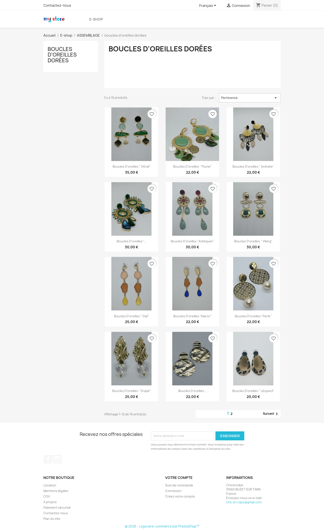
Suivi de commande (179, 485)
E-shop (96, 19)
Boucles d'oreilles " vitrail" (131, 166)
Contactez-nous (57, 5)
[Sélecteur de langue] (208, 5)
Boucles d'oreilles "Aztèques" (192, 241)
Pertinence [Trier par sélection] (249, 97)
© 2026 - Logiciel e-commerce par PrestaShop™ (162, 526)
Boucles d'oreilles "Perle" (253, 316)
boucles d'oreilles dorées (62, 54)
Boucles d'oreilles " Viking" (253, 241)
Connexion (173, 491)
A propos (50, 502)
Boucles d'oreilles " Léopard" (253, 391)
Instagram (57, 459)
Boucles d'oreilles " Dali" (131, 316)
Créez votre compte (180, 496)
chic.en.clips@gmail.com (244, 502)
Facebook (48, 459)
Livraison (49, 485)
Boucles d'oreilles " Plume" (192, 166)
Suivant (271, 413)
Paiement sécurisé (57, 507)
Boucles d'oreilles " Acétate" (253, 166)
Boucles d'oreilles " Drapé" (131, 391)
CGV (46, 496)
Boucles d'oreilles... (192, 391)
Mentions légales (55, 491)
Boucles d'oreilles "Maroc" (192, 316)
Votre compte (179, 477)
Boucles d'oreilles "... (131, 241)
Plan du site (51, 519)
